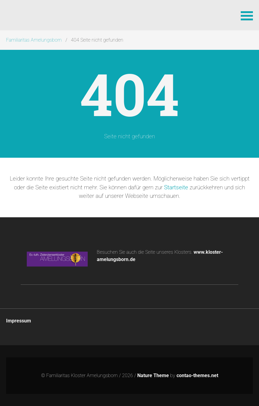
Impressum (18, 321)
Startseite (176, 187)
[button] (247, 15)
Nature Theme (153, 375)
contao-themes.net (197, 375)
